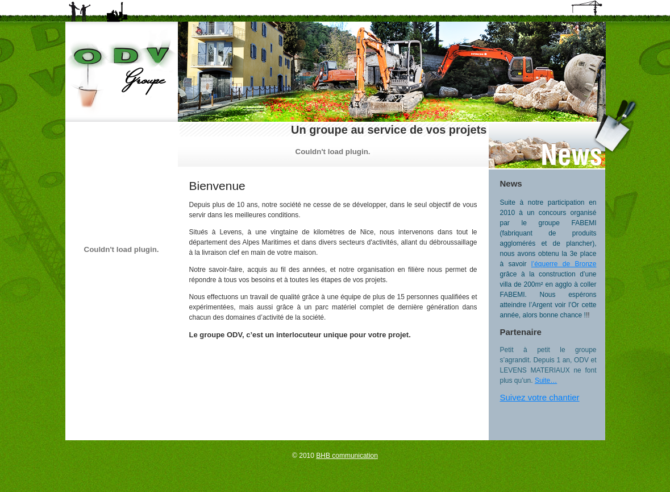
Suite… (546, 380)
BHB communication (347, 456)
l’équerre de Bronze (564, 264)
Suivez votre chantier (540, 397)
